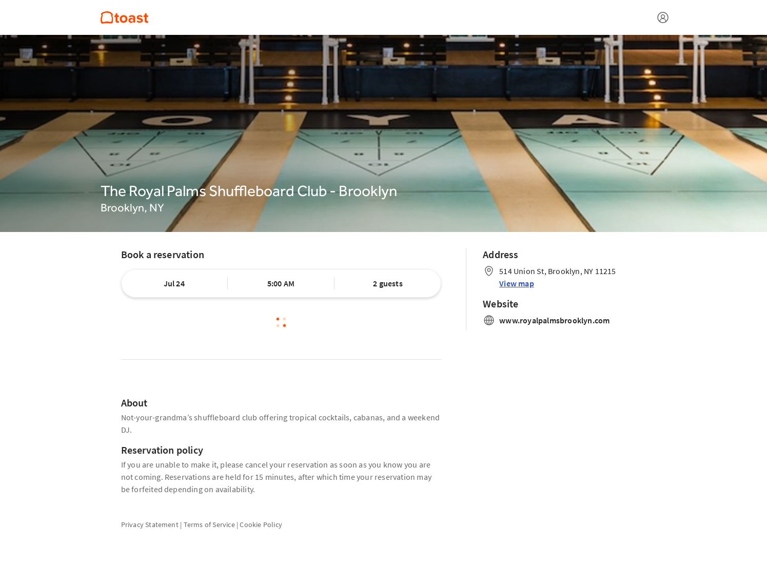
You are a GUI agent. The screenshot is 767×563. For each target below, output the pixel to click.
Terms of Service (209, 524)
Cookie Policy (261, 524)
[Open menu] (663, 17)
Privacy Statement (150, 524)
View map (516, 283)
